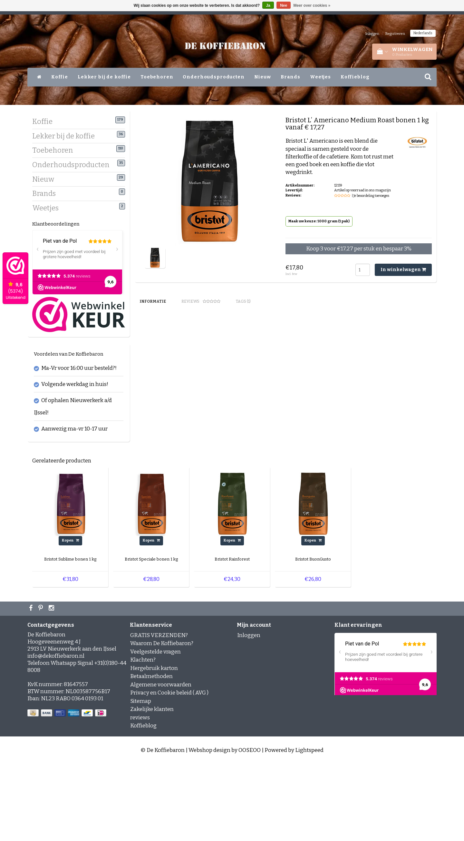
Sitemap (140, 778)
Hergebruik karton (154, 745)
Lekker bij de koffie (104, 77)
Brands (290, 77)
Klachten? (143, 737)
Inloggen (372, 34)
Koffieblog (355, 77)
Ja (268, 5)
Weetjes (320, 77)
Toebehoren (156, 77)
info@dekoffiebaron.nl (55, 733)
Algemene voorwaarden (160, 761)
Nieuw (262, 77)
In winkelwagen (403, 269)
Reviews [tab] (200, 301)
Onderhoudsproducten (213, 77)
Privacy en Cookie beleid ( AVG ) (169, 769)
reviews (140, 794)
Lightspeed (309, 827)
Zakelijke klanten (152, 786)
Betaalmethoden (151, 753)
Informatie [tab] (153, 301)
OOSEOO (249, 827)
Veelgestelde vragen (155, 728)
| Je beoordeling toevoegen (370, 196)
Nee (283, 5)
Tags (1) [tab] (243, 301)
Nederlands (422, 33)
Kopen (70, 617)
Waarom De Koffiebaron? (161, 720)
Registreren (395, 34)
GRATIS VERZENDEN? (159, 712)
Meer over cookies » (312, 5)
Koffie (59, 77)
